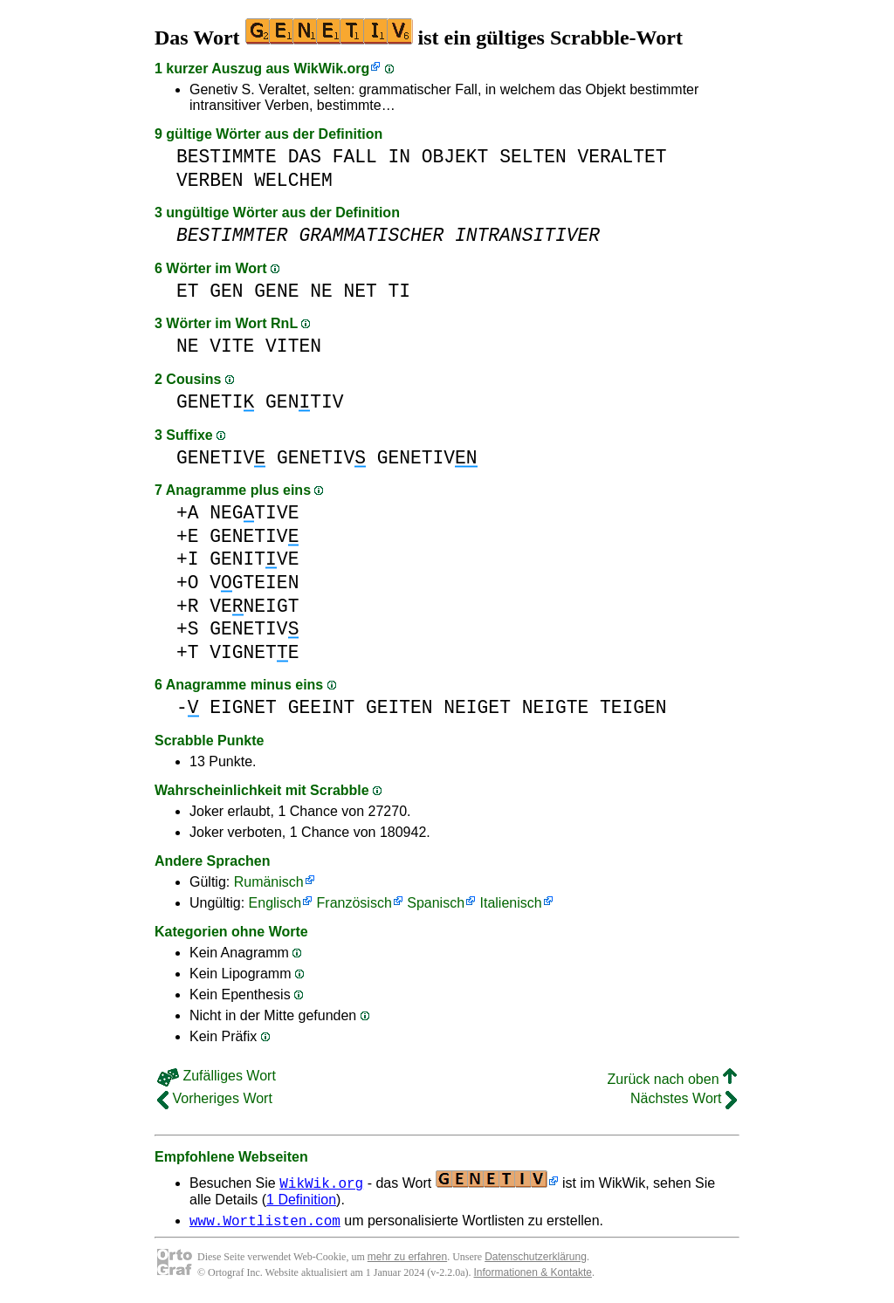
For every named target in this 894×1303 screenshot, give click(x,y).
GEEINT (321, 707)
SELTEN (533, 156)
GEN (226, 291)
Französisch (354, 902)
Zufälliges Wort (216, 1075)
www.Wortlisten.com (264, 1222)
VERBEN (210, 180)
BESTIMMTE (226, 156)
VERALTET (621, 156)
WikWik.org (331, 68)
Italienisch (511, 902)
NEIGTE (555, 707)
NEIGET (477, 707)
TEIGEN (633, 707)
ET (187, 291)
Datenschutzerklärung (536, 1259)
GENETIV (220, 457)
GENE (276, 291)
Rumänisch (269, 881)
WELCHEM (293, 180)
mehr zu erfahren (407, 1259)
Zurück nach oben (672, 1079)
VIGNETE (254, 652)
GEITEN (399, 707)
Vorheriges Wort (214, 1098)
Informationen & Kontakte (533, 1275)
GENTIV (304, 402)
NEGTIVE (254, 512)
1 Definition (301, 1199)
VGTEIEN (254, 582)
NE (321, 291)
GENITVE (254, 559)
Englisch (275, 902)
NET (359, 291)
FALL (355, 156)
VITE (232, 346)
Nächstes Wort (683, 1098)
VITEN (293, 346)
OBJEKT (455, 156)
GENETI (215, 402)
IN (399, 156)
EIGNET (243, 707)
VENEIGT (254, 606)
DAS (304, 156)
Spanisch (435, 902)
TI (400, 291)
